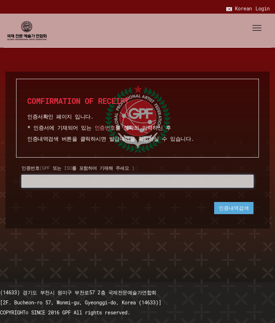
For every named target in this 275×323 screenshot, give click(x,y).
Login (262, 8)
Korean (239, 8)
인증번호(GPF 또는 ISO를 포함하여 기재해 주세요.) (77, 168)
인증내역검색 (234, 207)
